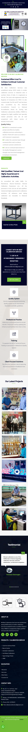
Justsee (21, 719)
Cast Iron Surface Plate (8, 645)
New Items (4, 675)
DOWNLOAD (6, 158)
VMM (3, 658)
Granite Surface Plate (10, 225)
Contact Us (4, 677)
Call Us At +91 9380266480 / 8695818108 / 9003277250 (14, 258)
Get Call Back (14, 279)
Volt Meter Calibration (8, 653)
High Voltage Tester (7, 656)
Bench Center (6, 648)
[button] (10, 587)
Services (3, 672)
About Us (4, 669)
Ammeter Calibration (8, 650)
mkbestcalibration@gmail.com (14, 266)
